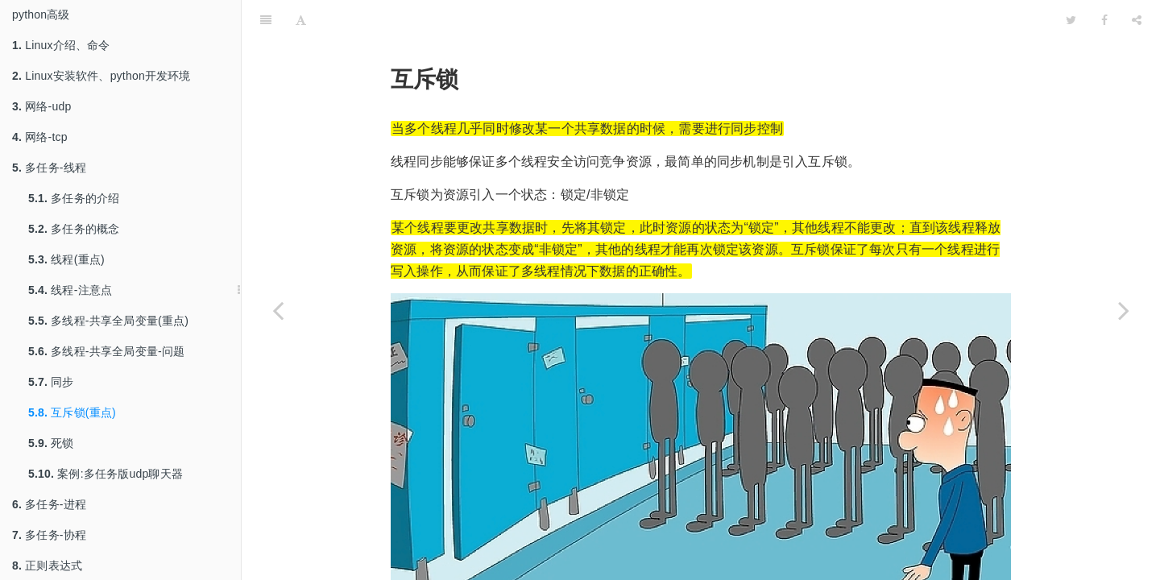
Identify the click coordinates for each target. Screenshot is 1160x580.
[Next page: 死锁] (1124, 310)
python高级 (41, 14)
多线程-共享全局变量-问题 (106, 351)
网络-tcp (40, 136)
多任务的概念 (73, 228)
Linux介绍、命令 (61, 45)
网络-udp (41, 106)
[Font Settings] (301, 20)
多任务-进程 (49, 504)
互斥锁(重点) (72, 412)
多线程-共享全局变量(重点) (108, 320)
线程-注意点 (70, 290)
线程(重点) (66, 259)
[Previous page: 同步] (278, 310)
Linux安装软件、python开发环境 (101, 75)
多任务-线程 (49, 167)
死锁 (51, 443)
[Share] (1137, 20)
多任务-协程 (49, 534)
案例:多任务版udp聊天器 (105, 473)
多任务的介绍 (73, 198)
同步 (51, 381)
